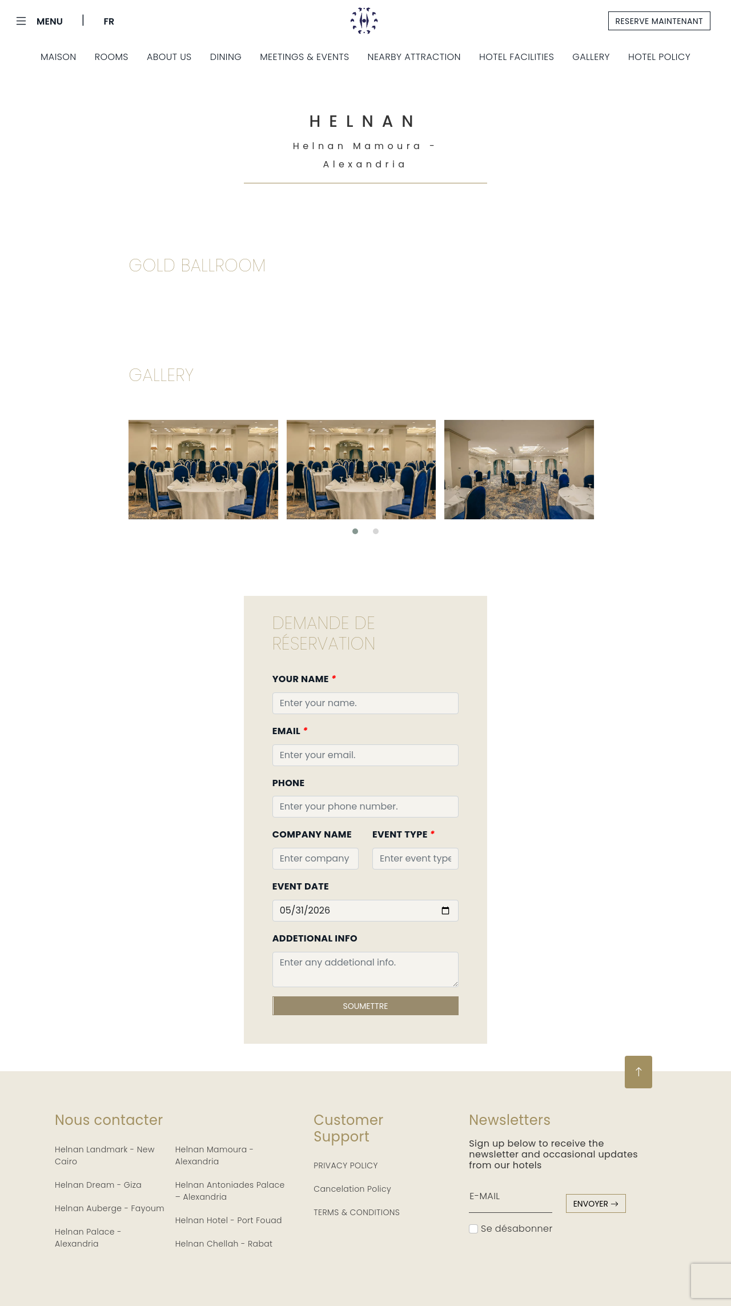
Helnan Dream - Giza (98, 1185)
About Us (169, 56)
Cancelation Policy (352, 1189)
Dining (226, 56)
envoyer (595, 1203)
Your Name (304, 679)
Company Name (312, 834)
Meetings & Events (304, 56)
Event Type (403, 834)
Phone (288, 783)
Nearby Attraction (414, 56)
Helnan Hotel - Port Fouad (228, 1220)
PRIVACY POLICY (346, 1165)
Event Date (300, 886)
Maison (59, 56)
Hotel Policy (659, 56)
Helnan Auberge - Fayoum (109, 1208)
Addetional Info (315, 938)
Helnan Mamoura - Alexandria (214, 1155)
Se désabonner (510, 1228)
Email (290, 731)
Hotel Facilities (516, 56)
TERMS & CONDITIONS (357, 1212)
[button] (355, 531)
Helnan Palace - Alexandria (88, 1237)
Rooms (111, 56)
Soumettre (365, 1006)
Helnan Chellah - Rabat (224, 1243)
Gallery (591, 56)
